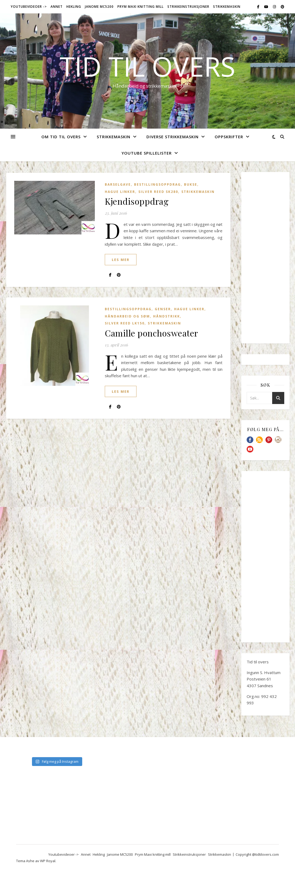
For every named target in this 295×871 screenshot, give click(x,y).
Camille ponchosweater (151, 333)
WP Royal (47, 860)
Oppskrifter (229, 136)
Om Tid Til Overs (61, 136)
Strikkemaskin (226, 6)
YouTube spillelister (146, 153)
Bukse (190, 184)
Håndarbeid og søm (127, 316)
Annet (57, 6)
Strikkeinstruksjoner (188, 6)
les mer (120, 259)
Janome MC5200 (99, 6)
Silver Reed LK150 (125, 323)
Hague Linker (120, 191)
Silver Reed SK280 (158, 191)
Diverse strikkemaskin (172, 136)
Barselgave (118, 184)
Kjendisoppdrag (136, 201)
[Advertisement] (265, 257)
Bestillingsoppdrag (157, 184)
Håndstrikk (166, 316)
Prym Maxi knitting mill (140, 6)
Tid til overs (147, 66)
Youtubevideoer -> (29, 6)
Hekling (73, 6)
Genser (163, 309)
